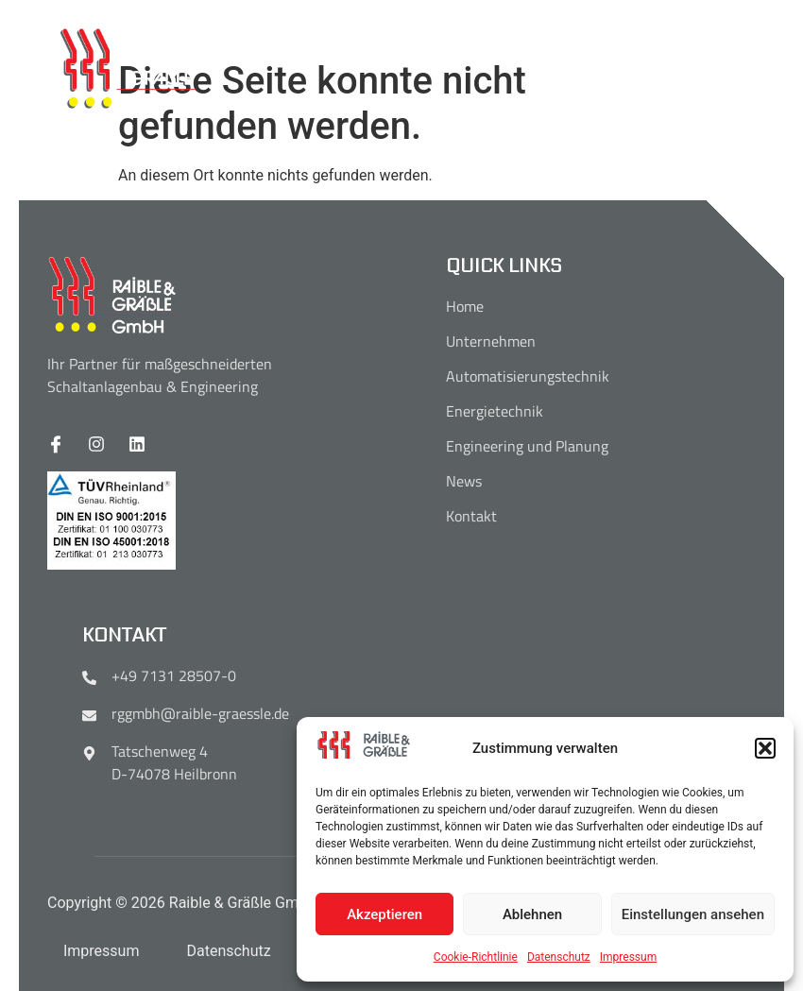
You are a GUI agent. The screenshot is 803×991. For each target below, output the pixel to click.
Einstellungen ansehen (693, 914)
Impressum (628, 957)
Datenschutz (558, 957)
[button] (765, 748)
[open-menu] (746, 70)
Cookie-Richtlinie (476, 957)
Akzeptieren (384, 914)
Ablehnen (532, 914)
